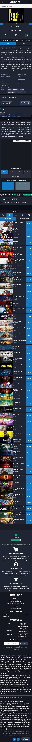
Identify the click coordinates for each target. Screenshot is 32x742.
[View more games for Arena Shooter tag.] (11, 93)
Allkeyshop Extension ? (16, 608)
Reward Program (23, 626)
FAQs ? (16, 606)
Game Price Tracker (23, 625)
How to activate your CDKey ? (16, 605)
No (18, 739)
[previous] (1, 24)
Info (8, 44)
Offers (4, 97)
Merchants (6, 616)
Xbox (9, 627)
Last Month (27, 172)
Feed (23, 44)
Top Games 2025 (23, 633)
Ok (14, 739)
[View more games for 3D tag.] (22, 93)
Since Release (5, 172)
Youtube (26, 615)
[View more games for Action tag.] (9, 90)
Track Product (16, 176)
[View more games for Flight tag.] (19, 93)
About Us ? (16, 598)
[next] (30, 24)
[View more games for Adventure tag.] (15, 90)
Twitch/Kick (5, 615)
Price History (12, 97)
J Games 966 (21, 79)
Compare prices (16, 116)
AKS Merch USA (23, 635)
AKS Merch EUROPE (23, 636)
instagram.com (22, 77)
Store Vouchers (23, 623)
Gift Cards (23, 628)
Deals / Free (23, 630)
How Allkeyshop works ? (16, 600)
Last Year (12, 172)
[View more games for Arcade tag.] (22, 90)
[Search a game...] (16, 6)
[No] (30, 736)
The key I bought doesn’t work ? (16, 603)
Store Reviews (23, 631)
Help (25, 739)
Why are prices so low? (16, 601)
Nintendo (9, 634)
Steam (19, 83)
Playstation (9, 630)
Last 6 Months (20, 172)
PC (9, 623)
